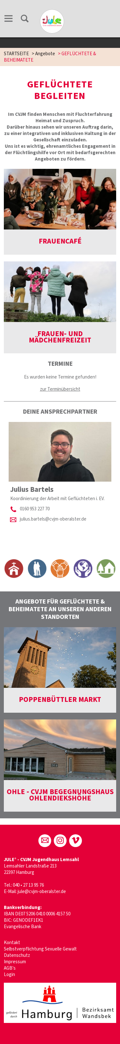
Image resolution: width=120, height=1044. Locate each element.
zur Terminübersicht (60, 389)
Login (9, 974)
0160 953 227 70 (35, 509)
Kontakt (12, 942)
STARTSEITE (16, 53)
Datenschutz (17, 955)
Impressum (15, 961)
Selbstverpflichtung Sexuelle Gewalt (40, 949)
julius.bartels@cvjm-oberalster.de (53, 519)
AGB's (10, 968)
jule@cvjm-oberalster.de (42, 891)
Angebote (45, 53)
